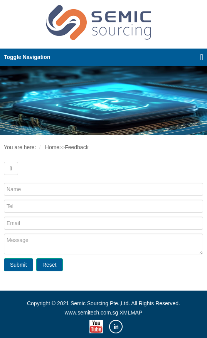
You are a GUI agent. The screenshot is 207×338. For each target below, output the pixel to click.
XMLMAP (130, 312)
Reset (49, 265)
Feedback (76, 147)
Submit (18, 265)
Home (52, 147)
